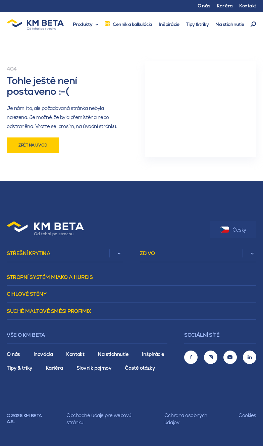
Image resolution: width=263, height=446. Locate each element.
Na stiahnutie (113, 354)
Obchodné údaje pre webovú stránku (99, 418)
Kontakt (75, 354)
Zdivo (147, 253)
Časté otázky (140, 368)
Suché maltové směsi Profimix (49, 311)
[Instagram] (210, 357)
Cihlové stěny (26, 294)
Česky (233, 230)
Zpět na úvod (32, 145)
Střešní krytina (28, 253)
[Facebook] (191, 357)
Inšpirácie (153, 354)
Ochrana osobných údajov (185, 418)
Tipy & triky (19, 368)
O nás (13, 354)
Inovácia (43, 354)
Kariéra (54, 368)
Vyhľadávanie (253, 24)
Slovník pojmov (94, 368)
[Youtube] (230, 357)
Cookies (247, 415)
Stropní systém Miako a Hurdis (50, 277)
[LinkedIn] (249, 357)
